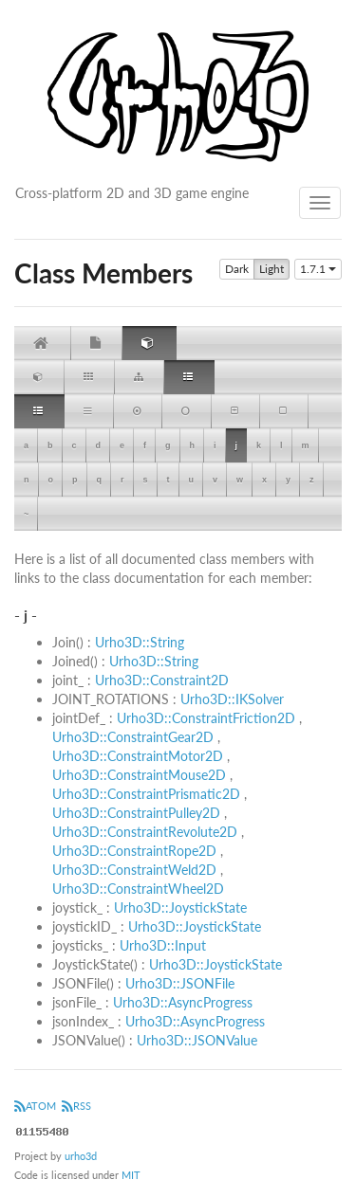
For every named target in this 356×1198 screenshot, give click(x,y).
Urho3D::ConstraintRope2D (134, 851)
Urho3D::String (139, 642)
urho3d (81, 1156)
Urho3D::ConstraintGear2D (133, 737)
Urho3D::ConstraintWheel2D (138, 888)
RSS (76, 1105)
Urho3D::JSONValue (197, 1040)
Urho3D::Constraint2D (162, 680)
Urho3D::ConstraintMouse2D (139, 775)
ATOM (35, 1105)
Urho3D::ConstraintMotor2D (137, 756)
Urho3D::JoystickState (180, 907)
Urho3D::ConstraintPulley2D (136, 813)
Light (271, 269)
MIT (131, 1175)
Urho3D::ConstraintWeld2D (134, 870)
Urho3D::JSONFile (179, 983)
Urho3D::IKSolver (232, 699)
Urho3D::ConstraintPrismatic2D (146, 794)
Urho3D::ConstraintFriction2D (206, 718)
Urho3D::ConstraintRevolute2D (144, 832)
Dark (237, 269)
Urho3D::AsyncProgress (183, 1002)
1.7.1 (318, 269)
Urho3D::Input (163, 945)
